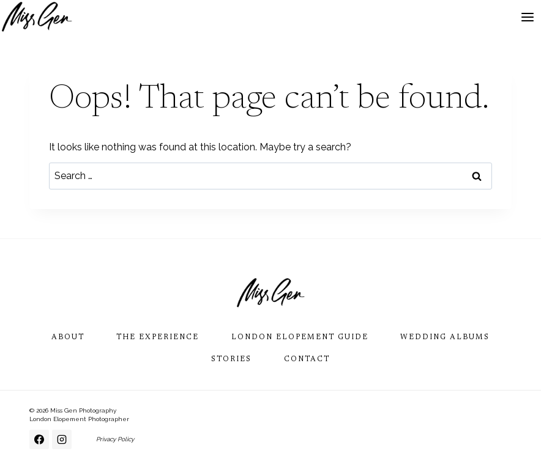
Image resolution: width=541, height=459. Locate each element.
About (67, 337)
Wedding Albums (445, 337)
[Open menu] (527, 17)
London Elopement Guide (299, 337)
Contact (307, 359)
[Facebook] (39, 439)
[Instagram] (62, 439)
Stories (231, 359)
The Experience (157, 337)
